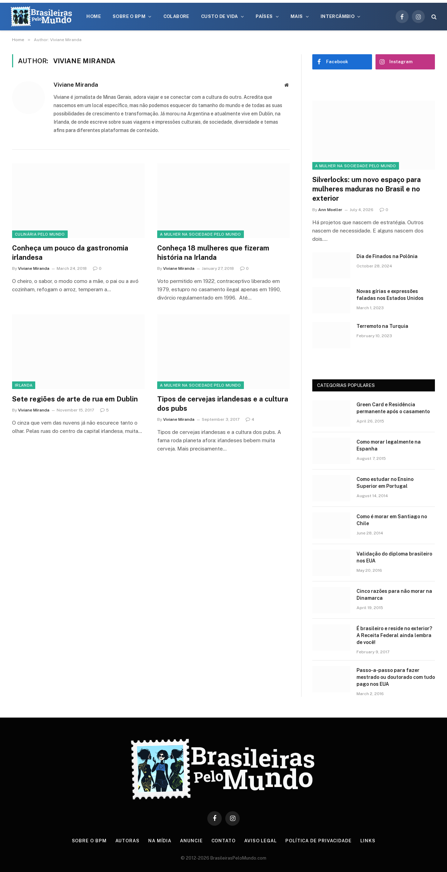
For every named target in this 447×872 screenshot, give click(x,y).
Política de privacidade (318, 840)
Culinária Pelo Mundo (40, 234)
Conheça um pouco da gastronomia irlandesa (70, 253)
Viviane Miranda (76, 84)
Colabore (176, 16)
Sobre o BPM (129, 16)
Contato (223, 840)
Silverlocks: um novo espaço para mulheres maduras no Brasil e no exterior (366, 189)
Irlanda (23, 385)
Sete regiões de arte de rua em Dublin (75, 399)
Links (367, 840)
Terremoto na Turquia (382, 326)
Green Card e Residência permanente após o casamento (393, 408)
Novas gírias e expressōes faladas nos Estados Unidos (390, 294)
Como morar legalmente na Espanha (388, 445)
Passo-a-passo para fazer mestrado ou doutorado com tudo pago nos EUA (395, 677)
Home (93, 16)
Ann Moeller (330, 209)
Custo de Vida (219, 16)
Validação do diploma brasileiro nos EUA (394, 557)
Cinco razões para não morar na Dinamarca (394, 594)
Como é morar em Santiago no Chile (391, 520)
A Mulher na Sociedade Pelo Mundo (200, 234)
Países (264, 16)
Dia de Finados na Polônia (387, 256)
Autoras (127, 840)
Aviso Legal (260, 840)
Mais (297, 16)
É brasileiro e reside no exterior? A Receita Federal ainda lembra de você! (394, 635)
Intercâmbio (337, 16)
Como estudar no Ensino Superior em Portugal (384, 482)
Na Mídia (159, 840)
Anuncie (191, 840)
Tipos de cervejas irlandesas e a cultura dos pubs (222, 404)
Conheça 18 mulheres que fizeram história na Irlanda (213, 253)
